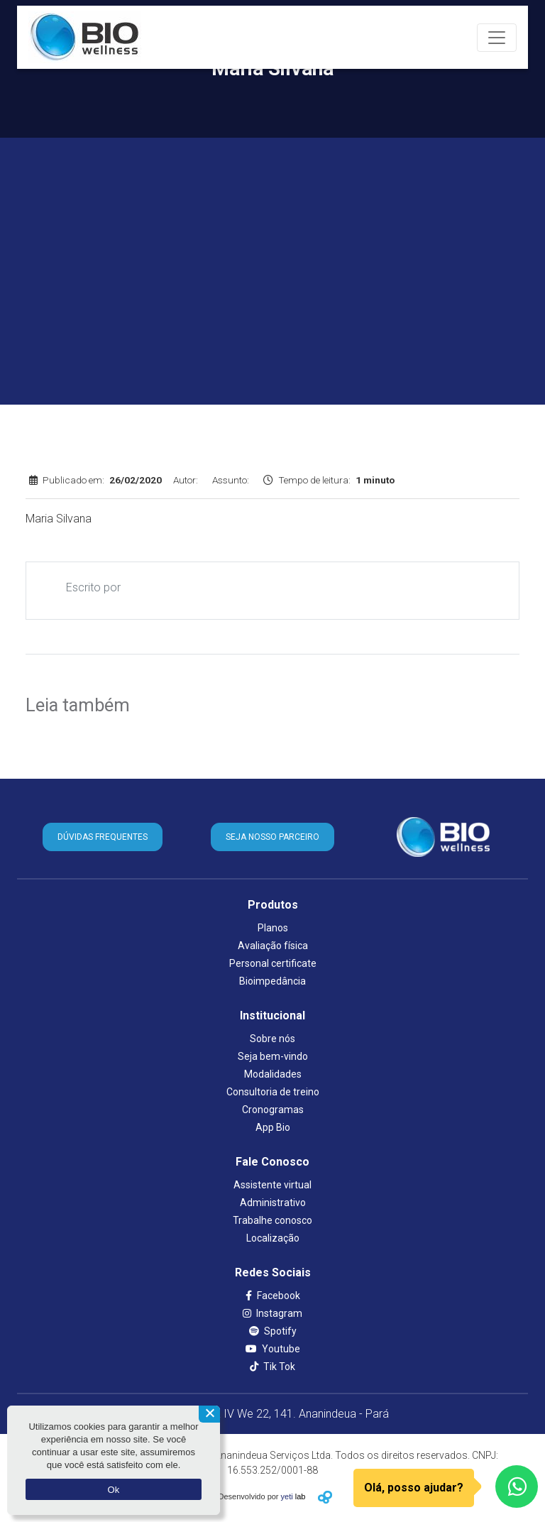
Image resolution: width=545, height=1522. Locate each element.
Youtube (273, 1348)
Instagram (272, 1313)
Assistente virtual (272, 1184)
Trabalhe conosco (272, 1220)
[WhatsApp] (516, 1486)
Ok (113, 1489)
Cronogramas (273, 1109)
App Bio (272, 1127)
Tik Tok (272, 1366)
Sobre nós (272, 1038)
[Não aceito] (209, 1414)
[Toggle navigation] (497, 37)
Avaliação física (273, 945)
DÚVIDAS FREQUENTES (102, 837)
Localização (272, 1238)
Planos (273, 928)
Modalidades (273, 1074)
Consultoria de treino (272, 1091)
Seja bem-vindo (273, 1056)
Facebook (273, 1295)
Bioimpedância (272, 981)
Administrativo (273, 1202)
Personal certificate (272, 963)
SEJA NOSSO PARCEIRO (272, 837)
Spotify (273, 1331)
